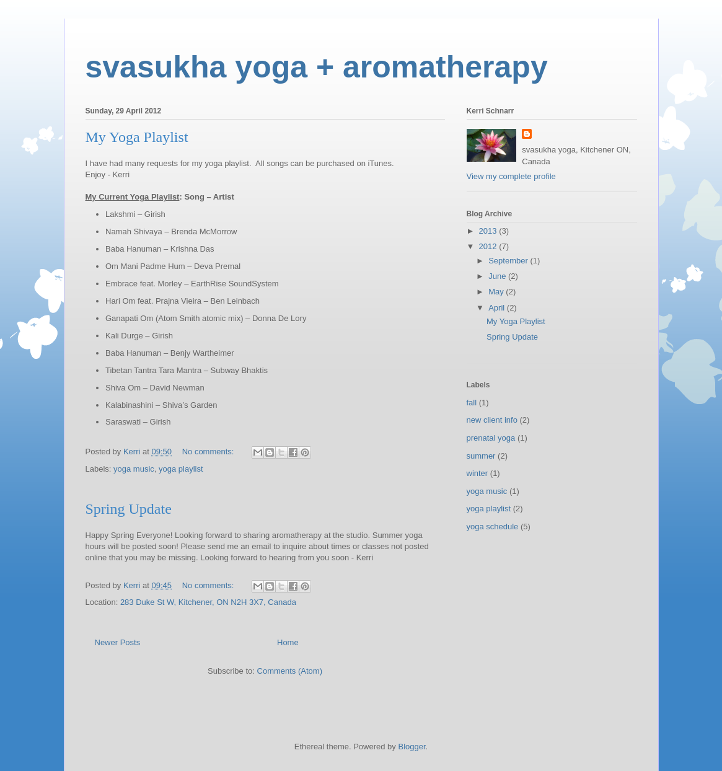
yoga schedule (493, 526)
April (497, 307)
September (509, 260)
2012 (489, 246)
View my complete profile (511, 176)
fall (472, 402)
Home (288, 642)
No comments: (209, 451)
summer (481, 455)
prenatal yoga (491, 438)
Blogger (411, 746)
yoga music (133, 469)
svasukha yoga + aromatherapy (317, 67)
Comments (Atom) (289, 671)
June (498, 276)
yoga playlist (181, 469)
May (497, 291)
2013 (489, 231)
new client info (492, 420)
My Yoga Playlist (137, 137)
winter (477, 473)
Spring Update (129, 509)
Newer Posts (118, 642)
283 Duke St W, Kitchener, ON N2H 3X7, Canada (208, 602)
